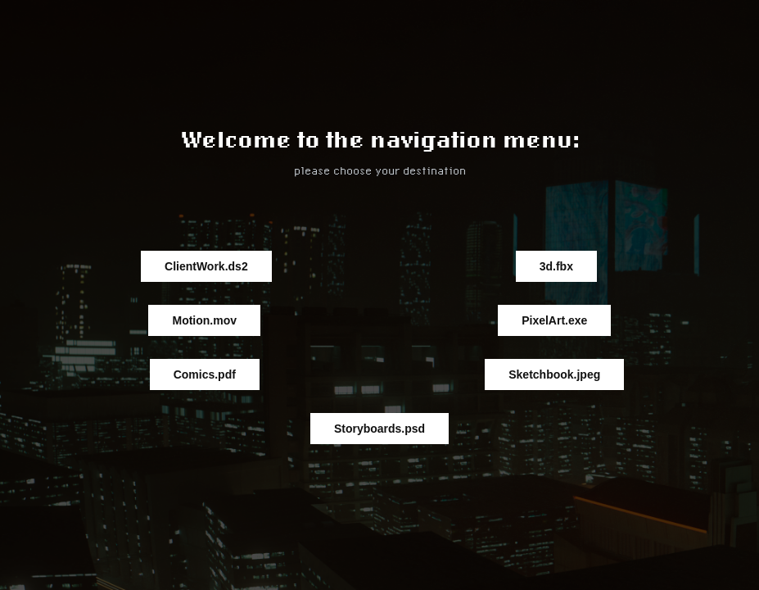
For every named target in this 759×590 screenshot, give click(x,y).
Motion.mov (204, 320)
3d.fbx (556, 266)
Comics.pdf (205, 374)
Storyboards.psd (379, 428)
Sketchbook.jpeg (554, 374)
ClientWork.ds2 (206, 266)
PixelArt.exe (554, 320)
